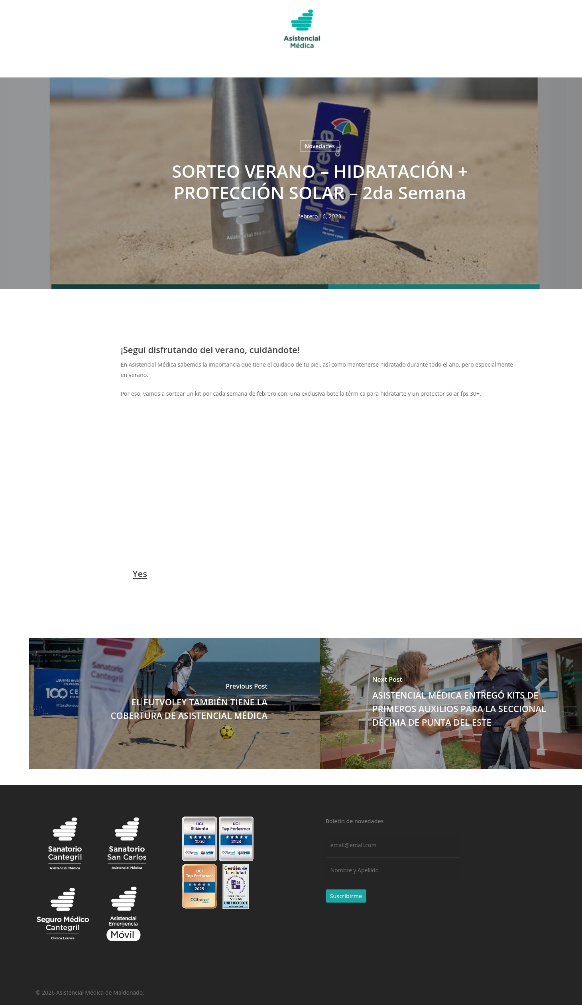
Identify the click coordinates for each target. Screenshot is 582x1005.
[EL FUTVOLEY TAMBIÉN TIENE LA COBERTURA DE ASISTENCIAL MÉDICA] (174, 703)
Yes (140, 573)
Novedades (320, 146)
